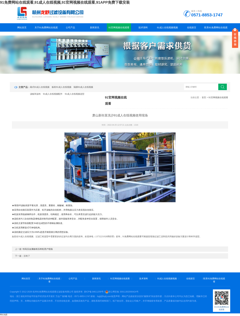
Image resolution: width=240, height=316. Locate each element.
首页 (204, 97)
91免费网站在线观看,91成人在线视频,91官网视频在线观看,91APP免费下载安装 (65, 2)
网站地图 (3, 315)
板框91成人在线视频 (61, 87)
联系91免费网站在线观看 (215, 29)
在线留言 (191, 27)
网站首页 (21, 27)
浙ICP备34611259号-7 (94, 291)
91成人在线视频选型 (74, 94)
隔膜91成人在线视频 (83, 87)
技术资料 (143, 27)
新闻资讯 (94, 27)
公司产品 (70, 27)
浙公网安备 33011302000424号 (122, 291)
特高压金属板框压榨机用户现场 (38, 249)
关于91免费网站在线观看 (46, 29)
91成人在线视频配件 (53, 94)
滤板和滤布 (35, 94)
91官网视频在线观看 (118, 27)
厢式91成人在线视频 (40, 87)
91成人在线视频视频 (167, 27)
